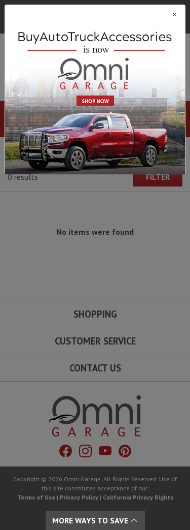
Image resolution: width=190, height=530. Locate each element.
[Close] (95, 14)
